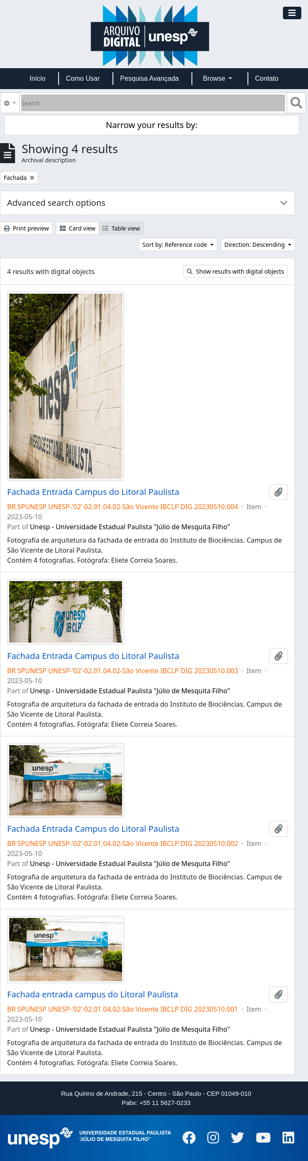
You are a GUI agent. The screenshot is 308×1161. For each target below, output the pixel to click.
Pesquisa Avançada (149, 78)
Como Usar (83, 78)
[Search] (153, 102)
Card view (77, 228)
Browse (215, 78)
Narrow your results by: (151, 125)
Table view (121, 228)
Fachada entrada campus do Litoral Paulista (92, 994)
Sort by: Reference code (176, 245)
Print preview (26, 228)
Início (38, 78)
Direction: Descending (255, 245)
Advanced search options (56, 202)
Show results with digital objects (235, 271)
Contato (266, 78)
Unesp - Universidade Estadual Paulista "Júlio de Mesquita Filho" (130, 526)
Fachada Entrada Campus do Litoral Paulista (93, 492)
